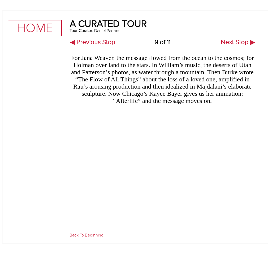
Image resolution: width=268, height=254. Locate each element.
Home (35, 28)
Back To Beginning (86, 235)
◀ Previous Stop (92, 42)
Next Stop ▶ (238, 42)
